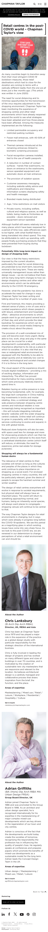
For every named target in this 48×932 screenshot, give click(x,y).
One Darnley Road (15, 929)
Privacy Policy (28, 923)
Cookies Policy (14, 14)
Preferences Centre (7, 923)
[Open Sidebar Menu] (45, 4)
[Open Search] (34, 4)
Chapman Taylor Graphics (13, 928)
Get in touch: (17, 704)
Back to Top (39, 892)
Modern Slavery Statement (10, 925)
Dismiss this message (31, 14)
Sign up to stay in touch (13, 902)
